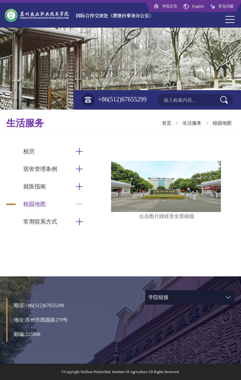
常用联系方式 (40, 222)
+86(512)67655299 (114, 99)
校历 (29, 151)
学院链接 (158, 297)
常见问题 (221, 6)
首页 (166, 123)
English (193, 6)
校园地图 (222, 123)
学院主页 (165, 6)
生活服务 (192, 123)
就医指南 (34, 186)
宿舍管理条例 (40, 169)
